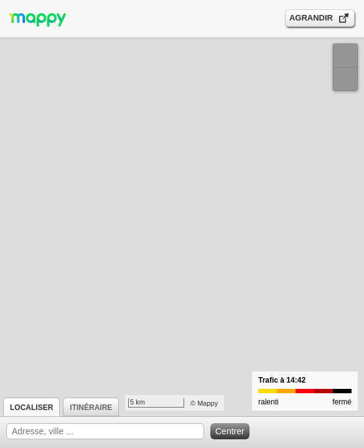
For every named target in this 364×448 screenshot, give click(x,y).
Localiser (31, 407)
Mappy (207, 403)
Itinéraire (91, 407)
